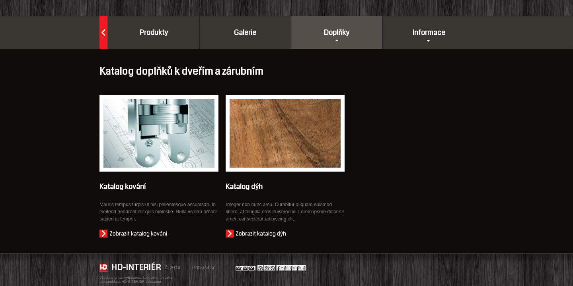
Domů (103, 32)
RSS (266, 268)
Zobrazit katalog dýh (261, 234)
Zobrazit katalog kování (138, 234)
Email (245, 268)
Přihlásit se (204, 268)
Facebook (291, 268)
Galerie (245, 32)
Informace (428, 32)
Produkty (154, 32)
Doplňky (334, 32)
